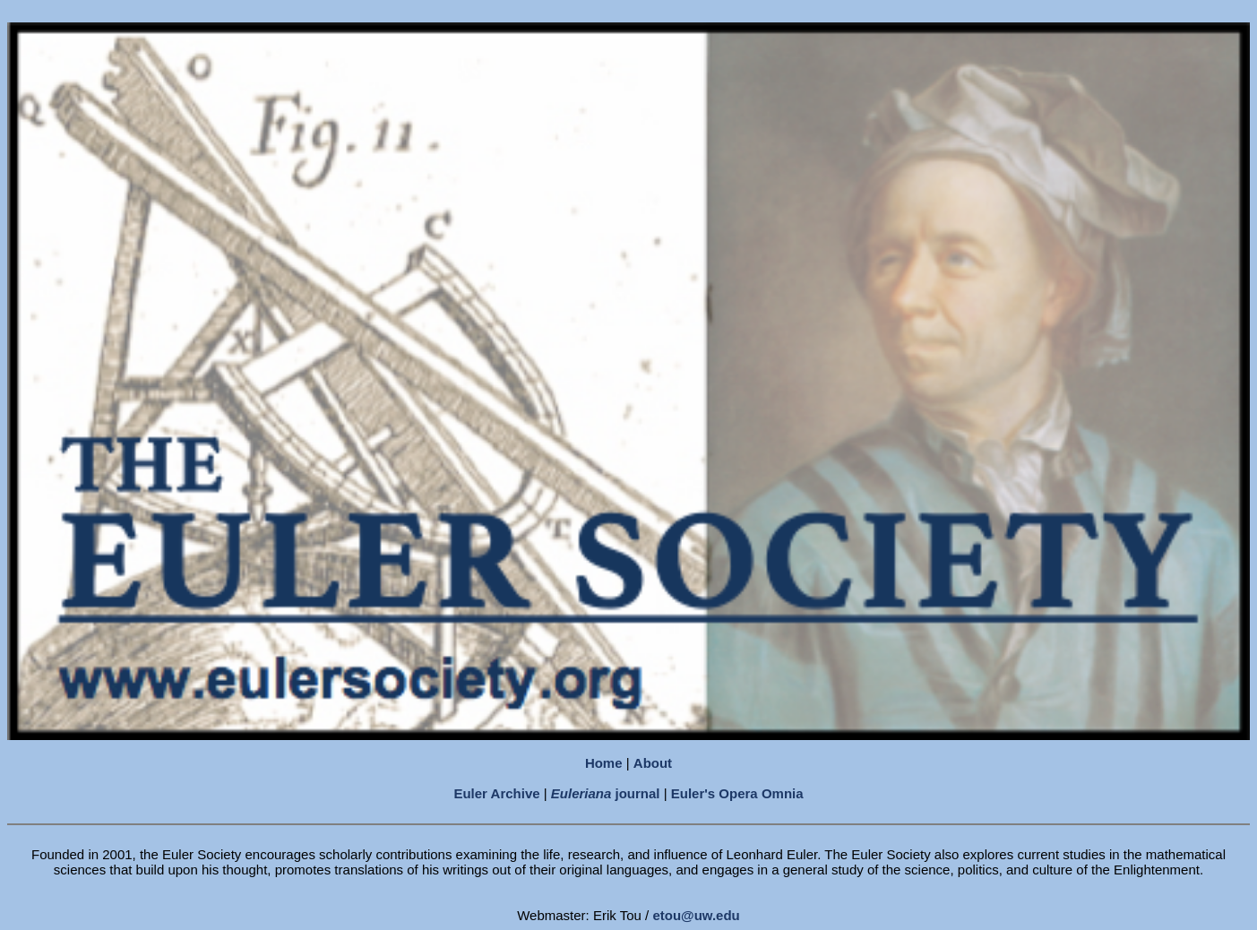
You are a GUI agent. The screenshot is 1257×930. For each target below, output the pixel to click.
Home (604, 763)
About (652, 763)
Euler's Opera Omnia (737, 793)
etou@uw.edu (695, 915)
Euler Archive (496, 793)
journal (605, 793)
